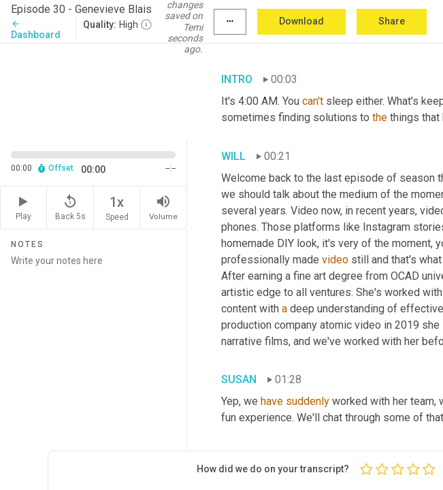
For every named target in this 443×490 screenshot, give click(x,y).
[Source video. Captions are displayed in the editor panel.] (93, 90)
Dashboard (36, 29)
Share (391, 21)
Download (301, 21)
